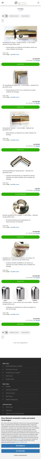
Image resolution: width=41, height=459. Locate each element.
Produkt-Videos (8, 379)
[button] (3, 16)
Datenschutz (8, 407)
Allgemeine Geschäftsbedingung (13, 413)
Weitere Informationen (20, 455)
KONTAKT (7, 386)
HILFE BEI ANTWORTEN (10, 390)
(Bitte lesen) (16, 54)
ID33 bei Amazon (9, 393)
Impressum (7, 410)
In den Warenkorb (20, 194)
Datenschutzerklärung (21, 442)
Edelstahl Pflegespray (10, 399)
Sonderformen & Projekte (11, 372)
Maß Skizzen (8, 376)
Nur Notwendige (20, 451)
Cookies (19, 439)
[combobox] (14, 16)
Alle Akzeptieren (20, 446)
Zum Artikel (20, 64)
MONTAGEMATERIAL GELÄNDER (12, 366)
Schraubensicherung (10, 369)
